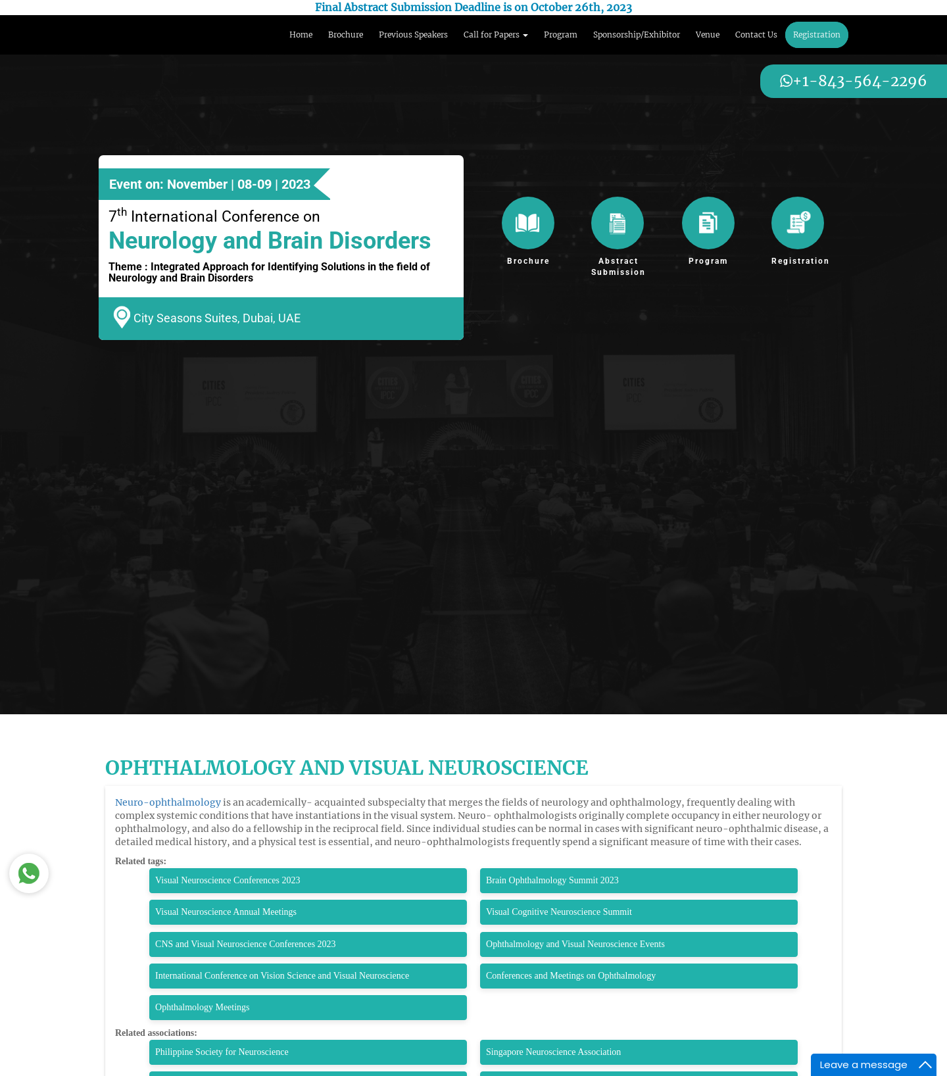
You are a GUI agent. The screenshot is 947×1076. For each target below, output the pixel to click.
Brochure (345, 34)
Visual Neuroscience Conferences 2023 (227, 880)
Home (300, 34)
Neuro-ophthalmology (168, 802)
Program (560, 34)
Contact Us (756, 34)
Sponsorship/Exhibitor (636, 34)
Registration (816, 34)
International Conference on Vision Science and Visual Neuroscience (282, 976)
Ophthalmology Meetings (202, 1007)
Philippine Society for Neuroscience (222, 1052)
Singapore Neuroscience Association (553, 1052)
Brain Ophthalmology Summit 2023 (552, 880)
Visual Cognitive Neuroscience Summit (559, 912)
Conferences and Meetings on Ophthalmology (571, 976)
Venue (707, 34)
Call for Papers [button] (496, 34)
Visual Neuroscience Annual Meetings (226, 912)
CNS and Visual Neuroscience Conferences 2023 (245, 944)
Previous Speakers (413, 34)
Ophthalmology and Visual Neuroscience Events (575, 944)
